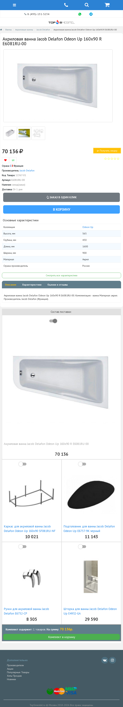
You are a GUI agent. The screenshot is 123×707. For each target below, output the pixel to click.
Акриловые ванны (24, 29)
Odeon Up (87, 227)
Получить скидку (106, 150)
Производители (15, 665)
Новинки (11, 679)
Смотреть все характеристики (61, 275)
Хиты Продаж (14, 675)
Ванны (8, 29)
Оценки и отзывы (57, 284)
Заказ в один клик (62, 197)
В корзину (61, 209)
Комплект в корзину (61, 637)
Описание (10, 284)
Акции (10, 668)
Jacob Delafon (43, 29)
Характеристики (31, 284)
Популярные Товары (18, 672)
